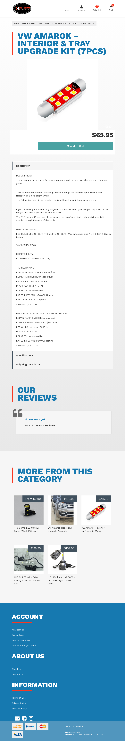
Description (23, 165)
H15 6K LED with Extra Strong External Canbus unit (27, 580)
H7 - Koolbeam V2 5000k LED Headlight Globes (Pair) (61, 580)
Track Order (18, 635)
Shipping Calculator (28, 364)
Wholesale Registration (24, 645)
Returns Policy (19, 708)
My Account (18, 630)
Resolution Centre (21, 640)
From (33, 499)
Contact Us (17, 674)
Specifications (25, 355)
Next (110, 126)
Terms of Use (19, 698)
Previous (106, 126)
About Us (16, 669)
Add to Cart (75, 145)
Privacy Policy (19, 703)
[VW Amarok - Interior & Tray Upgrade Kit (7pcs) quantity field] (23, 146)
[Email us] (17, 718)
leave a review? (45, 425)
